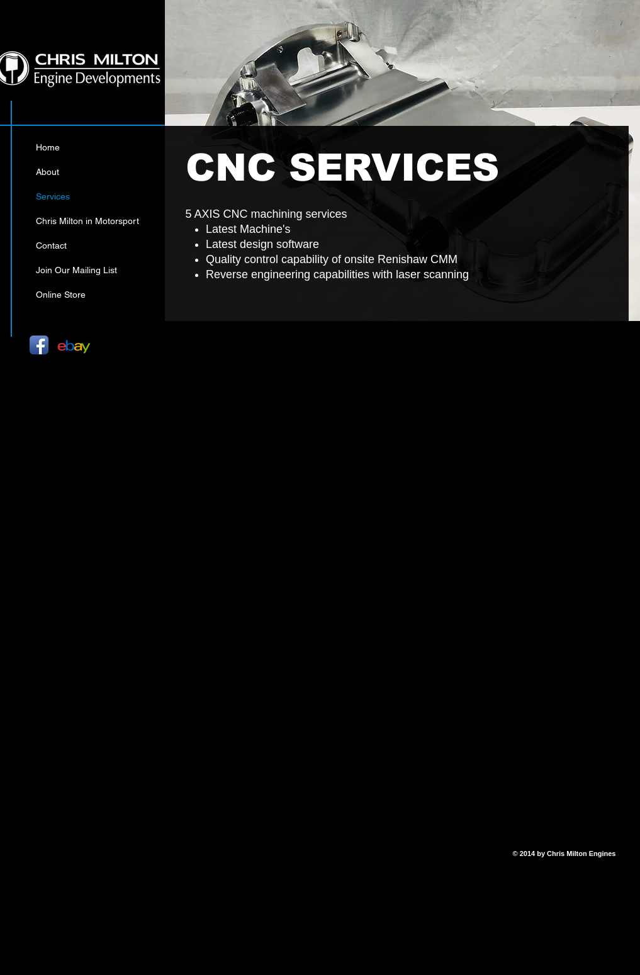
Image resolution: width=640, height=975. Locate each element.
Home (48, 147)
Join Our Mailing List (76, 270)
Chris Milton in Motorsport (87, 221)
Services (53, 196)
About (47, 172)
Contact (51, 245)
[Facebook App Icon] (39, 344)
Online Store (61, 295)
